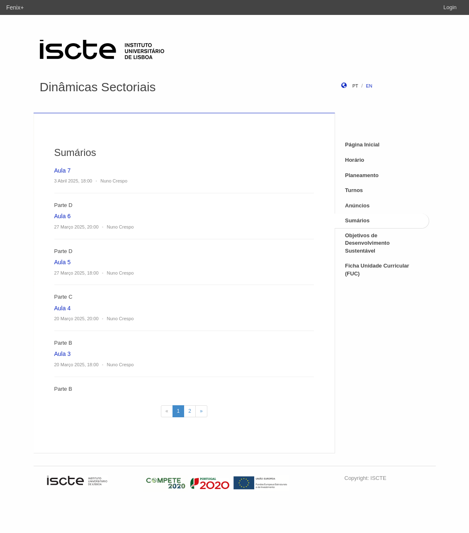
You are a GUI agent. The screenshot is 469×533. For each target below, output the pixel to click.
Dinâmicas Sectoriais (98, 87)
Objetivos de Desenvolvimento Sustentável (367, 243)
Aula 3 (62, 353)
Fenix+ (15, 7)
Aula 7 (62, 170)
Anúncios (357, 205)
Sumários (357, 220)
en (369, 85)
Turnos (354, 190)
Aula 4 (62, 308)
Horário (354, 160)
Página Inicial (362, 144)
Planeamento (362, 175)
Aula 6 (62, 216)
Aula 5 (62, 262)
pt (355, 85)
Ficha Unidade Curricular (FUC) (377, 270)
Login (450, 7)
